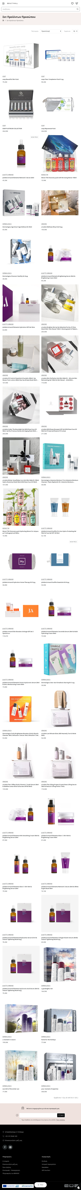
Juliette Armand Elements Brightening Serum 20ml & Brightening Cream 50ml (58, 277)
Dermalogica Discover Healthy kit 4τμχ (15, 276)
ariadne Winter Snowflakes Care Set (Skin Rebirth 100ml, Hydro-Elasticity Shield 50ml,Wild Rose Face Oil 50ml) (21, 481)
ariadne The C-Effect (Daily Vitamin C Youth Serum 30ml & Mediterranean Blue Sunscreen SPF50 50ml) (21, 785)
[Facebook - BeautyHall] (5, 1147)
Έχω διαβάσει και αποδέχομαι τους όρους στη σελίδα (42, 1120)
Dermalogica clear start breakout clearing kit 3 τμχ (57, 683)
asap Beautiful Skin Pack (11, 79)
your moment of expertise (49, 1089)
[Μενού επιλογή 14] (71, 1185)
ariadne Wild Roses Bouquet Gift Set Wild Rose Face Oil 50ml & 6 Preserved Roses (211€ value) (59, 430)
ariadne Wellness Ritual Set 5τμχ (51, 227)
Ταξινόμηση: (34, 31)
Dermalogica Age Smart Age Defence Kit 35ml (17, 227)
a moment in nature (9, 1040)
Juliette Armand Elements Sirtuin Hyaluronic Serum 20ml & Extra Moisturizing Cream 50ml (21, 683)
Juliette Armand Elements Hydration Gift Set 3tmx (19, 327)
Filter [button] (41, 1185)
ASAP (4, 76)
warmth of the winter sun (11, 1089)
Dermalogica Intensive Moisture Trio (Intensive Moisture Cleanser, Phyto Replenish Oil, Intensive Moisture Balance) (59, 481)
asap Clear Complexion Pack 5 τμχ (52, 79)
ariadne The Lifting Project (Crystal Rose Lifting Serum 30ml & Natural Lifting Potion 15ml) (58, 785)
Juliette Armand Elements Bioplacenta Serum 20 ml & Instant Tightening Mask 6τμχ (20, 938)
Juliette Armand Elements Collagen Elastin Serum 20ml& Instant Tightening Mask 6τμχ (59, 938)
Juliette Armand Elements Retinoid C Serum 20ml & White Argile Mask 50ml (59, 887)
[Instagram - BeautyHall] (10, 1147)
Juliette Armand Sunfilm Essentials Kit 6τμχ (55, 582)
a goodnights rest (47, 989)
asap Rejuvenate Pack (48, 128)
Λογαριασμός (46, 1157)
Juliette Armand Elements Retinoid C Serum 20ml (18, 178)
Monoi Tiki (44, 175)
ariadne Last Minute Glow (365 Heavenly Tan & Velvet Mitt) (58, 734)
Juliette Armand (8, 175)
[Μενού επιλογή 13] (66, 1185)
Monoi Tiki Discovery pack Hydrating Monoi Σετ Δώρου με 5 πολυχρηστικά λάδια (20, 532)
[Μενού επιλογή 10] (4, 3)
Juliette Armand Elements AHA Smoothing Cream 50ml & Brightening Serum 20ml (21, 836)
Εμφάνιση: (67, 31)
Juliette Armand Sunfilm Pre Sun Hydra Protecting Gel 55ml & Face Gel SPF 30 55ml (58, 532)
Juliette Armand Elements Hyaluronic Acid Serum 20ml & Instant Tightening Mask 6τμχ (21, 989)
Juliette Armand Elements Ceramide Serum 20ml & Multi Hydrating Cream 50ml (59, 632)
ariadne (44, 224)
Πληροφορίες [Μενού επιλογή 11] (7, 1157)
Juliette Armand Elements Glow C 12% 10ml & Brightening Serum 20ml (17, 887)
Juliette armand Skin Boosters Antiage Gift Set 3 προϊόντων (18, 632)
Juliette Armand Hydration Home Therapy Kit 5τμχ (19, 582)
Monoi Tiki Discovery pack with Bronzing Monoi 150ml (59, 178)
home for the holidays (48, 1040)
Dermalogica (7, 224)
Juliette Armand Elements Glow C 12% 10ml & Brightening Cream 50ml (56, 836)
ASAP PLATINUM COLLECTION (12, 128)
